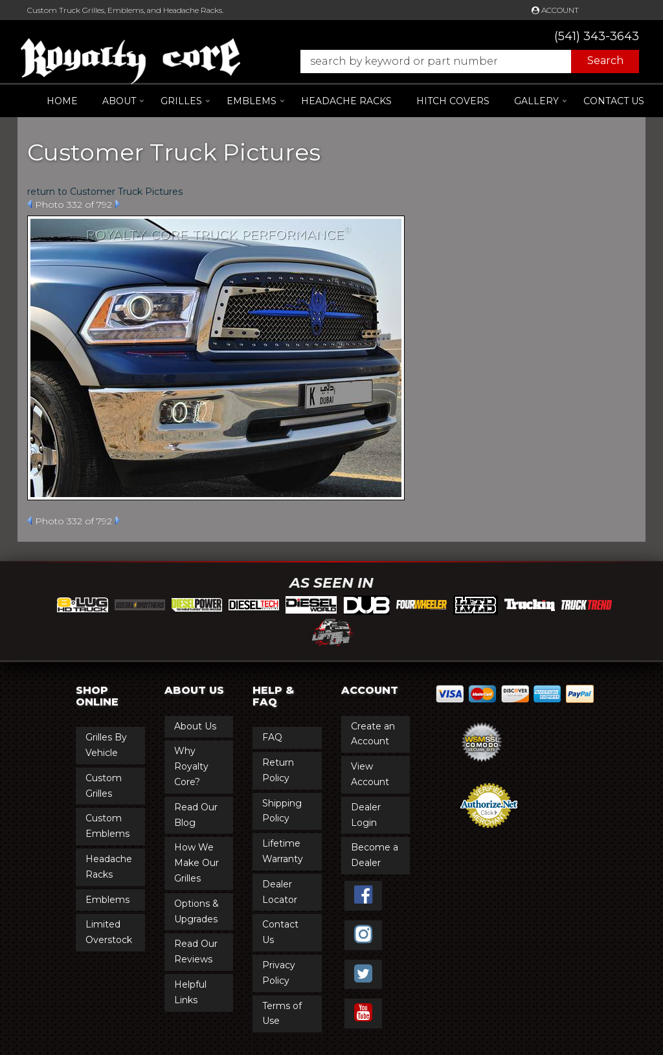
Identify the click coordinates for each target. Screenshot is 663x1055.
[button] (463, 61)
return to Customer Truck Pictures (105, 191)
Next (117, 204)
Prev (29, 204)
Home (62, 101)
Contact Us (613, 101)
